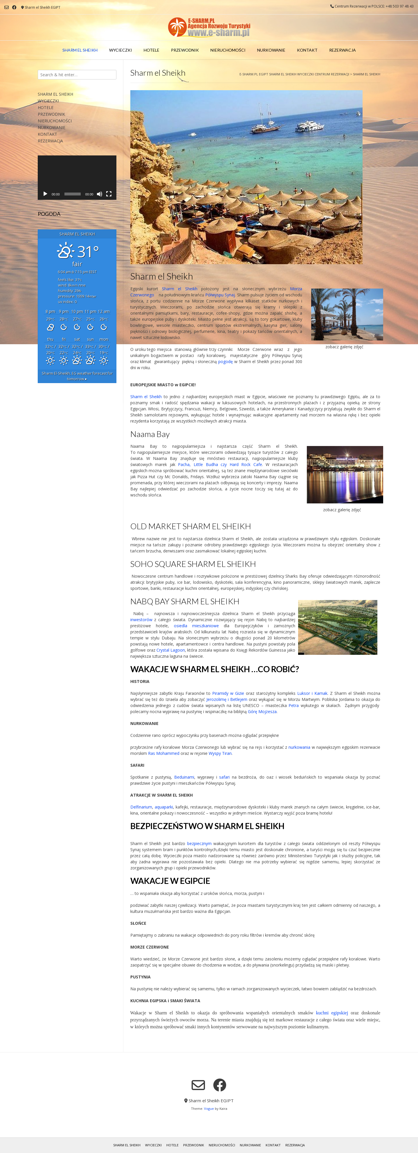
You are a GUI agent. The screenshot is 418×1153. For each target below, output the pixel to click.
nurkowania (299, 747)
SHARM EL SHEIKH (80, 50)
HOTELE (151, 50)
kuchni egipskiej (332, 1012)
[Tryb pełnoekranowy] (109, 194)
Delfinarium (141, 807)
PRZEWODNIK (185, 50)
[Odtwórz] (45, 194)
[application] (77, 177)
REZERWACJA (342, 50)
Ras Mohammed (163, 753)
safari (224, 777)
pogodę (225, 361)
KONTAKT (307, 50)
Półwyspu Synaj (220, 295)
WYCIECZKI (120, 50)
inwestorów (142, 619)
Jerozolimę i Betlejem (226, 699)
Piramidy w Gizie (228, 693)
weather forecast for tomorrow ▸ (77, 376)
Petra (293, 705)
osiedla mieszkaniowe (196, 625)
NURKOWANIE (271, 50)
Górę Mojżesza (262, 711)
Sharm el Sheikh (179, 288)
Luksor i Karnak (312, 693)
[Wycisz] (99, 194)
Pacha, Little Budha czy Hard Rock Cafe (220, 464)
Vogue (209, 1108)
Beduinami (184, 777)
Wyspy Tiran (220, 753)
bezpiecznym (199, 843)
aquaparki (164, 807)
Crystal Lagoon (170, 650)
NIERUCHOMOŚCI (228, 50)
